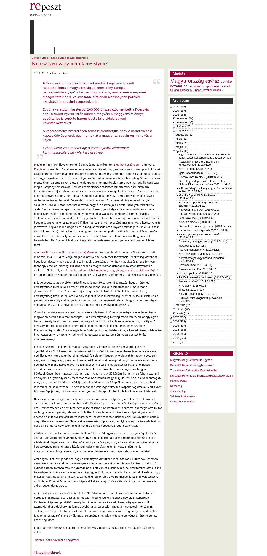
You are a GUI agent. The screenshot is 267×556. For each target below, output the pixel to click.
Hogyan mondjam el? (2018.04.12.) (199, 222)
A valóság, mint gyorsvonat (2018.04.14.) (203, 213)
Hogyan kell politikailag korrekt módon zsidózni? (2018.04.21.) (201, 176)
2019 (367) (179, 83)
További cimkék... (213, 62)
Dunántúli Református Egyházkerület (192, 337)
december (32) (184, 90)
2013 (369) (179, 306)
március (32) (183, 277)
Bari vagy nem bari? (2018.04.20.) (199, 186)
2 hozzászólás (53, 532)
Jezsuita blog (178, 363)
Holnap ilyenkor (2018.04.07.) (196, 245)
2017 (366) (179, 289)
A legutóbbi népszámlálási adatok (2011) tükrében (66, 224)
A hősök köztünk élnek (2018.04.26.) (200, 149)
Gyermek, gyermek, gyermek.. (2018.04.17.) (205, 198)
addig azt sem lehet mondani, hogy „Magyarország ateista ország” (112, 242)
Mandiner (40, 141)
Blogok (45, 30)
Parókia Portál (178, 353)
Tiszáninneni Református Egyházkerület (193, 342)
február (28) (183, 281)
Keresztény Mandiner (182, 373)
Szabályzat (114, 23)
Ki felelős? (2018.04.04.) (193, 258)
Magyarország (187, 53)
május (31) (182, 119)
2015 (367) (179, 298)
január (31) (182, 285)
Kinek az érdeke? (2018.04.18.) (197, 194)
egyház (212, 53)
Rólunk (57, 23)
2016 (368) (179, 293)
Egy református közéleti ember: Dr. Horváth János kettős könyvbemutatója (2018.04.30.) (205, 128)
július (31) (181, 111)
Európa (174, 62)
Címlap (40, 23)
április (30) (182, 123)
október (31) (183, 98)
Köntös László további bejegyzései (69, 30)
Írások (74, 23)
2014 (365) (179, 302)
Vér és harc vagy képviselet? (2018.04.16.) (204, 202)
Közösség (176, 358)
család (225, 58)
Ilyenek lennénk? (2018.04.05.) (197, 253)
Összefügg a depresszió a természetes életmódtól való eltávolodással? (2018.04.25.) (205, 155)
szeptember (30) (185, 102)
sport (209, 58)
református (196, 58)
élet (216, 58)
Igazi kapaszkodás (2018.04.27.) (198, 145)
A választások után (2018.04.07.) (198, 241)
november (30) (184, 94)
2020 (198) (179, 78)
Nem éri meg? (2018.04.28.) (195, 141)
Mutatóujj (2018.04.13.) (192, 218)
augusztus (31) (184, 107)
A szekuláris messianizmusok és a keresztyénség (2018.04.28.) (199, 136)
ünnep (197, 62)
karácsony (186, 62)
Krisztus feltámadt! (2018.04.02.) (198, 266)
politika (226, 53)
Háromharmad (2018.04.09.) (195, 237)
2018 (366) (179, 87)
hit (185, 58)
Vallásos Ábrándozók (182, 368)
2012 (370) (179, 310)
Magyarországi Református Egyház (191, 332)
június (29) (182, 115)
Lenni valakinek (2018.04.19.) (196, 190)
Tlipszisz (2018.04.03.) (192, 262)
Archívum (92, 23)
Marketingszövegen (128, 137)
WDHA (229, 550)
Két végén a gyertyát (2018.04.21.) (199, 182)
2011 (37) (178, 314)
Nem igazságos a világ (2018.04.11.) (200, 226)
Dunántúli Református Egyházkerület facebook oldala (201, 347)
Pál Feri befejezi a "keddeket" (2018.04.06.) (204, 249)
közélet (176, 58)
